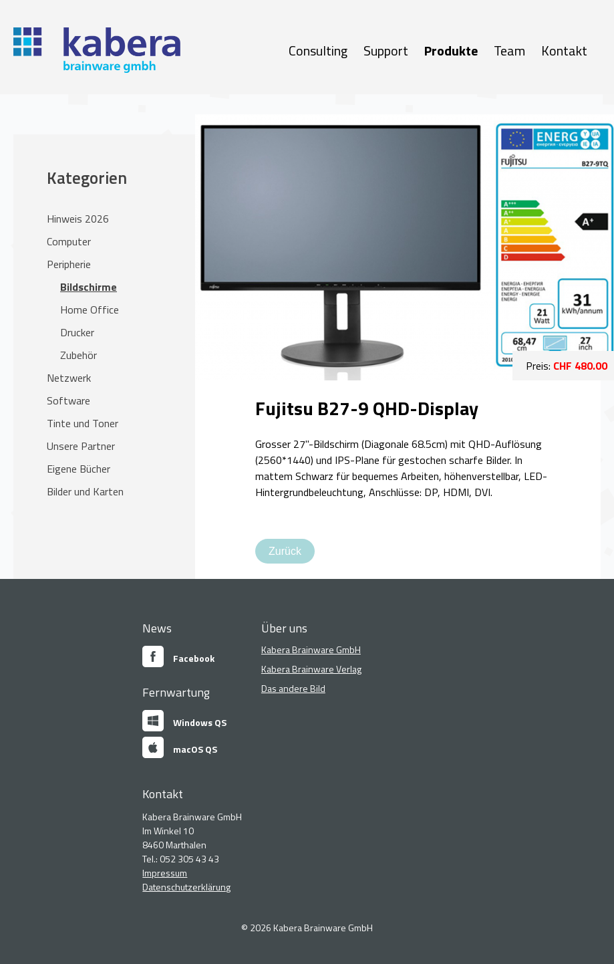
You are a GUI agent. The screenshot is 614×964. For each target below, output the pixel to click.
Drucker (77, 332)
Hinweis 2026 (78, 219)
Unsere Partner (81, 446)
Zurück (285, 551)
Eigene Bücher (78, 469)
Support (385, 50)
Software (68, 400)
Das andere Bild (293, 688)
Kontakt (564, 50)
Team (509, 50)
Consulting (318, 50)
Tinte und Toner (82, 423)
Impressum (164, 873)
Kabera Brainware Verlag (311, 669)
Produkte (451, 50)
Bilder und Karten (85, 491)
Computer (69, 241)
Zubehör (78, 355)
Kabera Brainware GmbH (311, 649)
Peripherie (69, 264)
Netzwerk (69, 378)
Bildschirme (88, 287)
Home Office (89, 310)
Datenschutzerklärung (186, 887)
